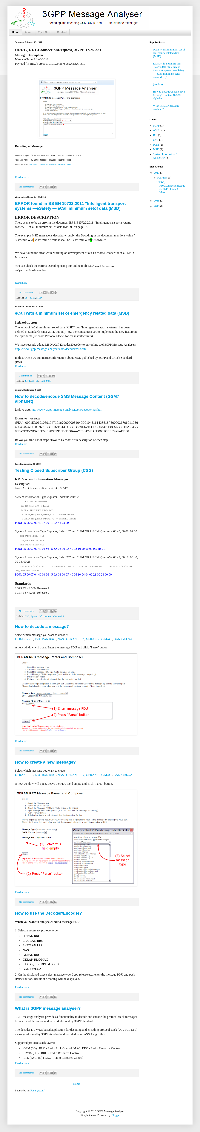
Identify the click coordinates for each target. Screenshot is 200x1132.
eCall (32, 297)
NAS (61, 639)
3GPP (27, 380)
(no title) (158, 84)
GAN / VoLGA (123, 639)
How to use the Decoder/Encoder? (48, 913)
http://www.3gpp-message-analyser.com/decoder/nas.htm (67, 409)
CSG (26, 616)
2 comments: (26, 375)
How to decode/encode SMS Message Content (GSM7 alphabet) (169, 95)
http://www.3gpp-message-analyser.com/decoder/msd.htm (51, 348)
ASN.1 (34, 380)
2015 (157, 200)
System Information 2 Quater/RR (47, 616)
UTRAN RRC (24, 639)
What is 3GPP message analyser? (48, 1008)
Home (15, 32)
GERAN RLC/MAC (98, 639)
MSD (39, 297)
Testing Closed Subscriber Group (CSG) (54, 470)
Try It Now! (44, 32)
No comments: (27, 186)
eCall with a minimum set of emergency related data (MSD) (72, 313)
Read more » (22, 176)
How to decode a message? (42, 626)
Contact (62, 32)
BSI (26, 297)
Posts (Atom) (37, 1090)
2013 (157, 206)
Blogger (115, 1114)
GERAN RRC (75, 639)
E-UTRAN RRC (45, 639)
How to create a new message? (45, 762)
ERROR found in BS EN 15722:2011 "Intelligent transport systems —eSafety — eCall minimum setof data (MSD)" (70, 205)
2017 (157, 172)
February (162, 177)
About (28, 32)
